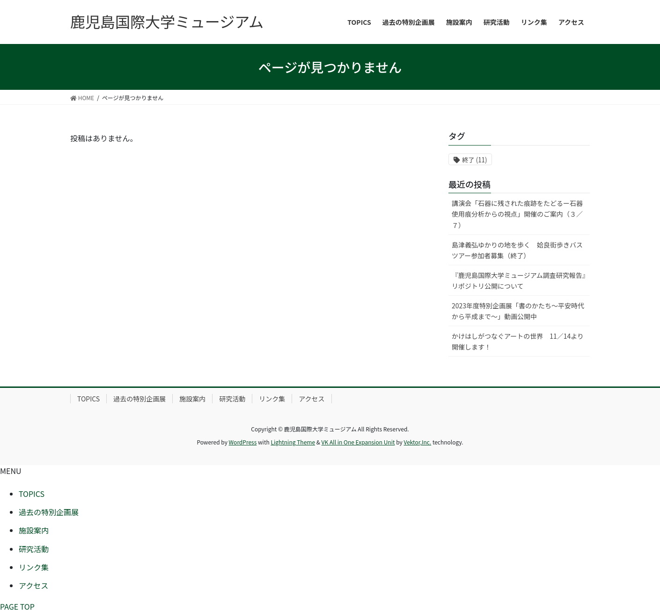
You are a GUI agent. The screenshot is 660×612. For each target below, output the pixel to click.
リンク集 (272, 398)
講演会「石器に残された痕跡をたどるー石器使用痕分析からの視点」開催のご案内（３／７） (517, 213)
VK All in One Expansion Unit (358, 442)
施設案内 (192, 398)
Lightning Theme (293, 442)
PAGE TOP (17, 606)
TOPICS (88, 398)
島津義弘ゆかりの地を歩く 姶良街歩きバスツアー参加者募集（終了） (517, 250)
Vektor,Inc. (417, 442)
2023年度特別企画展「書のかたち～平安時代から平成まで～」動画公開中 (518, 311)
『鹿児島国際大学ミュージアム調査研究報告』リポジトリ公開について (519, 280)
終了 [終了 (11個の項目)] (474, 159)
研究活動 (232, 398)
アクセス (311, 398)
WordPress (243, 442)
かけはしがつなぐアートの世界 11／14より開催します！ (518, 341)
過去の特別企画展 (139, 398)
